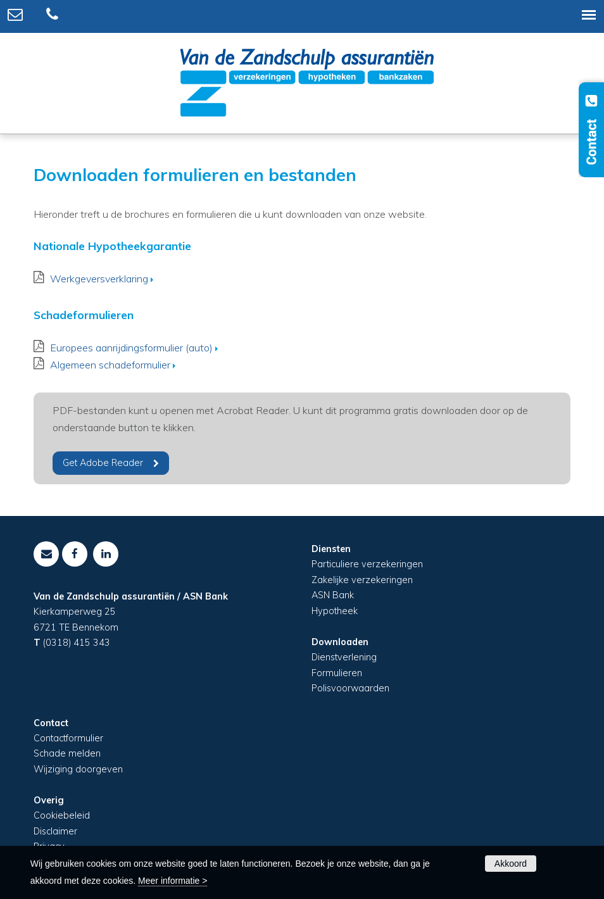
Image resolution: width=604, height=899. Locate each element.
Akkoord (510, 863)
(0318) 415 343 (76, 642)
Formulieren (336, 673)
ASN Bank (332, 595)
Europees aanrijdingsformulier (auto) (131, 347)
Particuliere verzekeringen (367, 564)
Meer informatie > (172, 881)
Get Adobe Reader (103, 462)
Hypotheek (334, 611)
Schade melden (67, 753)
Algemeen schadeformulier (110, 364)
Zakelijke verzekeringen (362, 580)
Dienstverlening (344, 657)
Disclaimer (55, 831)
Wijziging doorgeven (78, 769)
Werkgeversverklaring (99, 278)
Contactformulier (68, 738)
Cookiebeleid (62, 815)
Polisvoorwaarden (350, 688)
